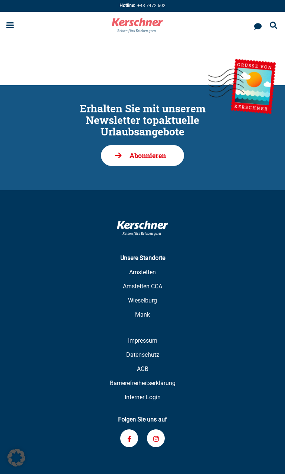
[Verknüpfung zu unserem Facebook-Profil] (129, 438)
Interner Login (143, 397)
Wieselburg (142, 300)
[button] (16, 457)
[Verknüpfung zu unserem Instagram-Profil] (156, 438)
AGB (142, 368)
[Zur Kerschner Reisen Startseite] (137, 25)
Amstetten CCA (142, 286)
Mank (142, 314)
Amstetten (142, 272)
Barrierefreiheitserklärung (143, 383)
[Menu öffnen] (10, 26)
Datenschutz (142, 354)
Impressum (142, 340)
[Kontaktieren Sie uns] (258, 25)
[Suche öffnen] (273, 26)
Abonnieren (148, 155)
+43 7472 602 (142, 5)
